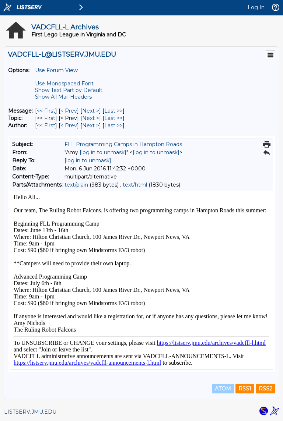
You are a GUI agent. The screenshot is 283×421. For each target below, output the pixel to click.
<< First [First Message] (46, 110)
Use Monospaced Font (64, 83)
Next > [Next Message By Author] (90, 125)
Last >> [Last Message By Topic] (113, 118)
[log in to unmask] (103, 152)
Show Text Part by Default (68, 90)
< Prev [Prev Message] (68, 110)
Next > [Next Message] (90, 110)
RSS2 (265, 388)
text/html (135, 184)
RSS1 (244, 388)
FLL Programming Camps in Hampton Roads (123, 144)
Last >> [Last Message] (113, 110)
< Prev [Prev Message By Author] (68, 125)
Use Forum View (56, 70)
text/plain (76, 184)
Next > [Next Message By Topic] (90, 118)
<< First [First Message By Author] (46, 125)
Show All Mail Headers (63, 96)
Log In (256, 7)
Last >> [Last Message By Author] (113, 125)
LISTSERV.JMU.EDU (30, 411)
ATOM (223, 388)
